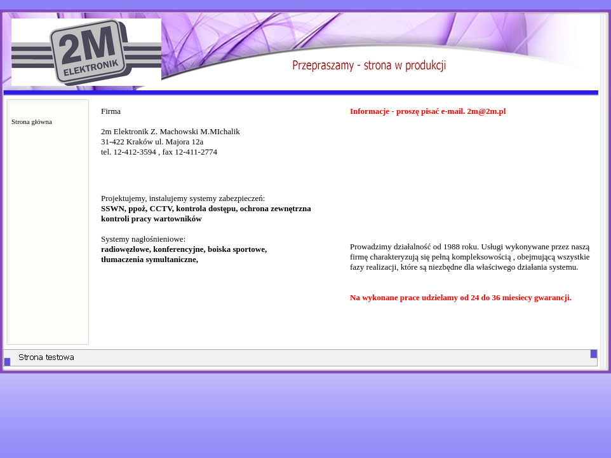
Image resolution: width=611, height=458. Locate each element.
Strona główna (31, 121)
